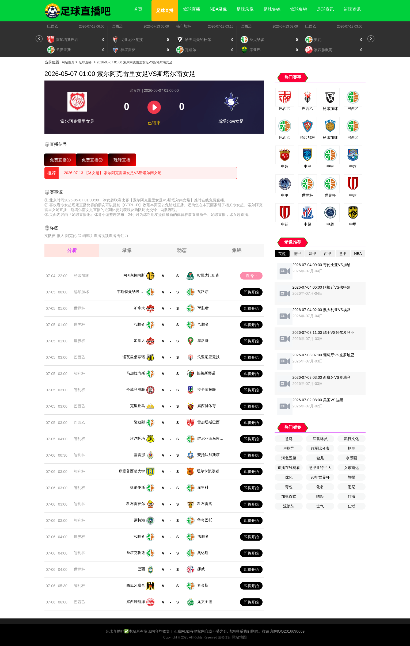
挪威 (201, 569)
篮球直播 (191, 9)
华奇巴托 (204, 520)
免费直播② (92, 160)
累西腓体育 (206, 406)
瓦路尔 (202, 291)
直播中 (251, 276)
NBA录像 (218, 9)
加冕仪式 (288, 496)
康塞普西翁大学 (132, 471)
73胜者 (139, 324)
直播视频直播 (105, 236)
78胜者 (203, 536)
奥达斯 (202, 553)
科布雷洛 (204, 504)
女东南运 (351, 467)
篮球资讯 (352, 9)
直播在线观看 (289, 467)
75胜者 (203, 308)
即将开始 (251, 292)
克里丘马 (137, 406)
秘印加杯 (183, 26)
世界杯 (79, 308)
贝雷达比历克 (208, 275)
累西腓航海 (135, 601)
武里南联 (85, 236)
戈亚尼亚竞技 (208, 357)
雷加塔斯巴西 (208, 422)
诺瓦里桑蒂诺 (134, 357)
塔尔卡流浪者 (208, 471)
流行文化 (351, 439)
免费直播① (60, 160)
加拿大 (139, 308)
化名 (320, 487)
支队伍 (50, 236)
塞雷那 (139, 455)
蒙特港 (139, 520)
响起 (320, 496)
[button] (39, 38)
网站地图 (239, 637)
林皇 (351, 448)
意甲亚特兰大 (320, 467)
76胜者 (139, 536)
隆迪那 (139, 422)
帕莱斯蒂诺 (206, 373)
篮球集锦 (298, 9)
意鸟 (289, 439)
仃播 (351, 496)
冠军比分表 (320, 448)
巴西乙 (52, 26)
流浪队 (288, 506)
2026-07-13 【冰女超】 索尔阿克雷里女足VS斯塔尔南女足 (112, 173)
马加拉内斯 (135, 373)
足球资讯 (325, 9)
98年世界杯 (320, 477)
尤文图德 (204, 601)
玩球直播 (122, 160)
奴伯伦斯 (137, 487)
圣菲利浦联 (135, 389)
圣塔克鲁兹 (135, 553)
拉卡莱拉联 (206, 389)
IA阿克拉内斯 (134, 275)
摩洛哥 (202, 340)
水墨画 (351, 458)
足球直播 (164, 10)
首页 (138, 9)
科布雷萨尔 (135, 504)
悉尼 (351, 487)
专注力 (122, 236)
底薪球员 (320, 439)
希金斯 (202, 585)
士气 (320, 506)
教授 (351, 477)
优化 (289, 477)
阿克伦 (71, 236)
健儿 (320, 458)
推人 (60, 236)
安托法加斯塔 (208, 455)
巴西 (141, 569)
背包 (289, 487)
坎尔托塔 (137, 438)
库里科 (202, 487)
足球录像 (245, 9)
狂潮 (351, 506)
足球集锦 (271, 9)
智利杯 (79, 373)
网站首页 (68, 62)
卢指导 (288, 448)
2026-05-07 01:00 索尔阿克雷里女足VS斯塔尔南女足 (134, 62)
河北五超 (288, 458)
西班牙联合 (135, 585)
